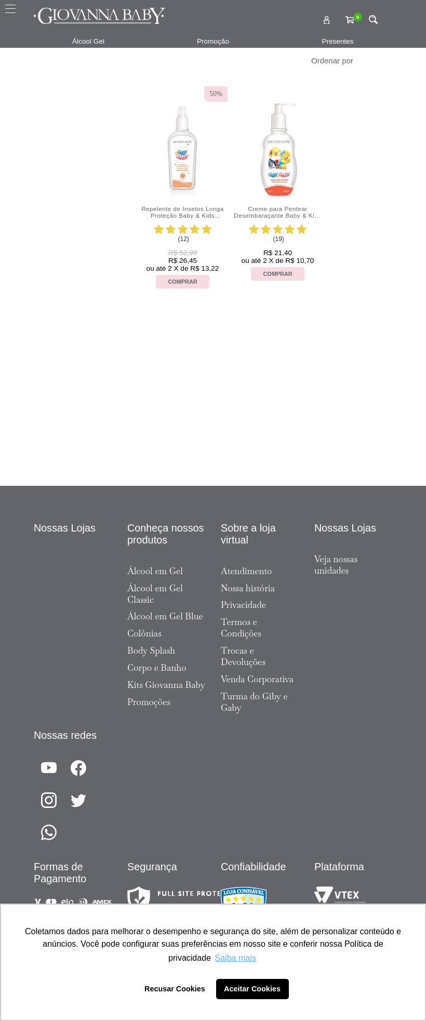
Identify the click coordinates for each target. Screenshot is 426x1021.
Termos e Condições (241, 627)
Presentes (337, 41)
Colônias (144, 633)
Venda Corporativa (257, 679)
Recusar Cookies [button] (174, 989)
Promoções (148, 702)
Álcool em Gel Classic (155, 593)
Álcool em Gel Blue (165, 616)
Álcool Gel (88, 41)
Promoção (213, 41)
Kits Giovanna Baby (166, 685)
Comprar (182, 282)
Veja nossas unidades (335, 564)
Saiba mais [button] (235, 957)
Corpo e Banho (157, 667)
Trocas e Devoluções (243, 656)
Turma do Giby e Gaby (254, 702)
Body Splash (151, 650)
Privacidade (243, 605)
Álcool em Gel (155, 571)
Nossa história (248, 588)
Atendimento (246, 571)
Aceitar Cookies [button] (252, 989)
